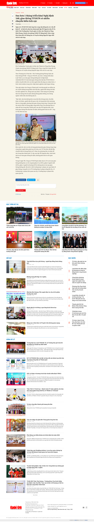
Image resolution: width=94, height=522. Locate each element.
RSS (73, 510)
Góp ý (69, 510)
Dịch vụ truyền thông (52, 510)
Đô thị (65, 7)
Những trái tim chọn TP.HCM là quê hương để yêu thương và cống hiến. (41, 408)
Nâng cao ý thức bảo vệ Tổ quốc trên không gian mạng (45, 323)
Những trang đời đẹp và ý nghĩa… (38, 277)
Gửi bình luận (20, 190)
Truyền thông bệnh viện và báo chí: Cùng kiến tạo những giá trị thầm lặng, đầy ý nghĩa (43, 467)
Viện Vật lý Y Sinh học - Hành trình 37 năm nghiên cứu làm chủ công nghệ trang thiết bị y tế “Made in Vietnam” (45, 391)
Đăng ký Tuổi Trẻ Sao (80, 2)
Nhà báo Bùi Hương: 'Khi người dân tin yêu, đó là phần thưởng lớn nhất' (45, 293)
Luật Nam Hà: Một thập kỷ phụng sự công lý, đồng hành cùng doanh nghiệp (74, 250)
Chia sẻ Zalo (31, 179)
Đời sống (61, 7)
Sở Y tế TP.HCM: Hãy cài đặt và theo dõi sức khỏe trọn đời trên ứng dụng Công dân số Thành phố (45, 359)
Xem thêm (35, 495)
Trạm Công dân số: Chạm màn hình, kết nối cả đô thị (18, 226)
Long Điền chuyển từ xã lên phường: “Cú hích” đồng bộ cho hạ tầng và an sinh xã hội (74, 227)
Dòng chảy (16, 7)
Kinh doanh (55, 7)
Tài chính (49, 7)
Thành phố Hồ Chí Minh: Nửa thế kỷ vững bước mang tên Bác (45, 250)
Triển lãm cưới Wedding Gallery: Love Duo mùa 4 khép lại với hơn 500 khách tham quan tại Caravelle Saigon (45, 451)
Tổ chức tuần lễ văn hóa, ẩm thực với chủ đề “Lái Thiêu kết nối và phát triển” (78, 314)
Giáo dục (44, 7)
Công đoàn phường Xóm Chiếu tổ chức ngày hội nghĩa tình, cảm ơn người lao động (79, 278)
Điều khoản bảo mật (62, 510)
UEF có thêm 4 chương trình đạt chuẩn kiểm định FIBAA (43, 374)
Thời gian (47, 194)
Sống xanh (34, 7)
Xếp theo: (43, 194)
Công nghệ (28, 7)
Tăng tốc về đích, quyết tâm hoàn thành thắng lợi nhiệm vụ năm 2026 (46, 226)
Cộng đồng (75, 7)
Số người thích (53, 194)
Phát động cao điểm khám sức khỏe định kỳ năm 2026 (45, 435)
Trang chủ (18, 12)
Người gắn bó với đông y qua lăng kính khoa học (43, 307)
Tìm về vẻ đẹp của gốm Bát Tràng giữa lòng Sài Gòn (44, 420)
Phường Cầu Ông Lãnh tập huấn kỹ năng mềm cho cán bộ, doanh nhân (79, 285)
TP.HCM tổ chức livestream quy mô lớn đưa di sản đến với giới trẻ (79, 307)
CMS (76, 520)
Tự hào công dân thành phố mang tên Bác (41, 404)
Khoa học (22, 7)
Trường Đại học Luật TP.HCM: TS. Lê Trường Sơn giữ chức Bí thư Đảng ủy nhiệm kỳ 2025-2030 (44, 344)
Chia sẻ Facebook (21, 179)
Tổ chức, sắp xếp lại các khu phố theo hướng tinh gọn (17, 250)
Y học (39, 7)
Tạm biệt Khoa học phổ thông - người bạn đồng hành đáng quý (44, 262)
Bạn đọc (70, 7)
